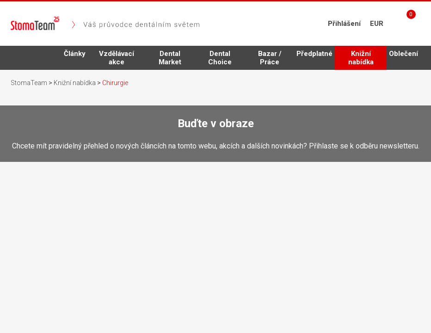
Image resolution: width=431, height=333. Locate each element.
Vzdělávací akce (116, 57)
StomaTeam (29, 82)
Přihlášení (344, 23)
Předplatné (314, 53)
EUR (376, 23)
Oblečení (403, 53)
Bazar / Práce (270, 57)
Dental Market (170, 57)
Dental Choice (220, 57)
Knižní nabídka (361, 59)
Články (75, 53)
